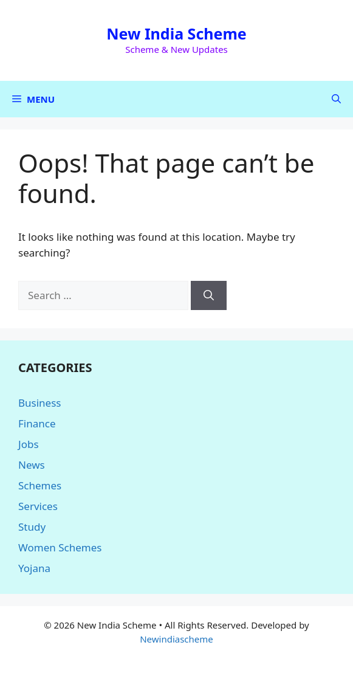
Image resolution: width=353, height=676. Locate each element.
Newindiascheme (176, 639)
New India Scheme (176, 33)
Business (39, 403)
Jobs (28, 444)
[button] (336, 99)
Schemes (39, 485)
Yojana (34, 568)
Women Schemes (59, 547)
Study (32, 527)
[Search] (209, 295)
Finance (37, 423)
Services (38, 506)
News (31, 465)
